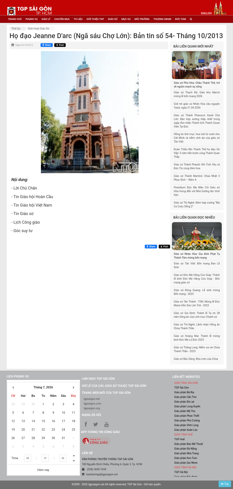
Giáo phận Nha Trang (186, 453)
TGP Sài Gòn (181, 387)
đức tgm (180, 19)
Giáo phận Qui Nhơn (186, 462)
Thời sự (15, 28)
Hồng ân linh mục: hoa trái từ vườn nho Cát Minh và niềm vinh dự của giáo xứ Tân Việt (197, 138)
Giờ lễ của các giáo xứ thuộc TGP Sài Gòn (114, 386)
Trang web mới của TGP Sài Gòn (106, 393)
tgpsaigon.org (92, 408)
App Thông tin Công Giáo (100, 432)
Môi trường (141, 19)
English (206, 13)
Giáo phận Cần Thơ (185, 396)
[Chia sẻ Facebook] (47, 45)
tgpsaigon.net (92, 398)
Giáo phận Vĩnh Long (186, 425)
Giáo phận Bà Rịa (184, 392)
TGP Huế (179, 439)
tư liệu (78, 19)
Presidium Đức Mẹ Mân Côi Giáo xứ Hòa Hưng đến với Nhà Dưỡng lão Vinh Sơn (197, 191)
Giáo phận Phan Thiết (186, 415)
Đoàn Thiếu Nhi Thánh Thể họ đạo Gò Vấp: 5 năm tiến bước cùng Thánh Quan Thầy (197, 153)
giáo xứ (113, 19)
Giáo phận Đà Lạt (184, 401)
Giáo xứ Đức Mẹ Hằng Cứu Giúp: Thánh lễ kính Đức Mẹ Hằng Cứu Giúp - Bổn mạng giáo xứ (197, 278)
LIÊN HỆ (87, 453)
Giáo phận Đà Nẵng (185, 448)
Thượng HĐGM (162, 19)
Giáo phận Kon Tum (185, 458)
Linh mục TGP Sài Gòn (98, 378)
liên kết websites (186, 377)
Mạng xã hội (91, 415)
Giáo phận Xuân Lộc (186, 429)
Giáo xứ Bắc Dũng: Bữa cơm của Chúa (196, 358)
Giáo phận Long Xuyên (187, 406)
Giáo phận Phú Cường (187, 420)
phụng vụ (32, 19)
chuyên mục (62, 19)
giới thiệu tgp (95, 19)
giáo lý (45, 19)
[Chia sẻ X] (60, 45)
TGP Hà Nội (181, 472)
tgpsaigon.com (92, 403)
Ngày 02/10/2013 (24, 45)
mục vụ (126, 19)
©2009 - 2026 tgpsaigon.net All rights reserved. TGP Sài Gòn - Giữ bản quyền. (116, 484)
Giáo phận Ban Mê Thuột (188, 443)
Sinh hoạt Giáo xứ (38, 28)
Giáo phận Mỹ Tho (184, 411)
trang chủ (15, 19)
